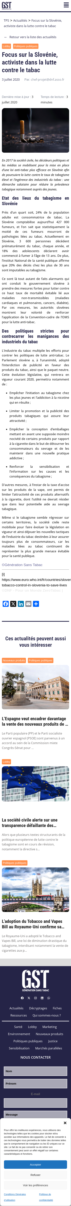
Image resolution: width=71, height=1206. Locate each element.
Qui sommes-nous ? (47, 1015)
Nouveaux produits (14, 660)
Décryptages (38, 1008)
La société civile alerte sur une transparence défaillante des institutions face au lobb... (29, 822)
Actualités (20, 20)
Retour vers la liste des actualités (30, 37)
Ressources (18, 1015)
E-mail (35, 1094)
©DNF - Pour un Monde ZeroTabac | (32, 590)
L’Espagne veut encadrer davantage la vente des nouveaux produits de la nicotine (35, 721)
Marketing (49, 1027)
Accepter (35, 1164)
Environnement (19, 1034)
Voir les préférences (35, 1185)
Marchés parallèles (48, 1048)
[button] (65, 1123)
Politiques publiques (26, 46)
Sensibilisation (19, 1048)
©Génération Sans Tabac (22, 565)
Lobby (6, 46)
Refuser (35, 1174)
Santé (18, 1027)
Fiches (57, 1008)
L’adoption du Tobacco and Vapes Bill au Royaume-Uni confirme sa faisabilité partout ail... (32, 924)
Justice (53, 1041)
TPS (6, 20)
